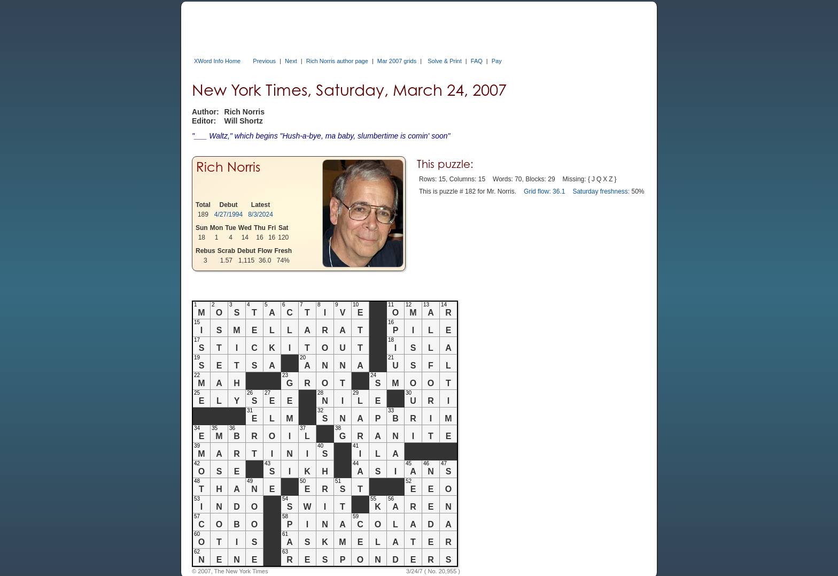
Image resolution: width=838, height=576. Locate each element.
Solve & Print (445, 61)
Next (291, 61)
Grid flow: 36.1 (544, 191)
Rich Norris (228, 167)
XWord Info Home (217, 61)
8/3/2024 (260, 214)
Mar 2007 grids (396, 61)
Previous (264, 61)
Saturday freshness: (601, 191)
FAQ (477, 61)
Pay (497, 61)
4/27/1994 (228, 214)
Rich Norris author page (337, 61)
